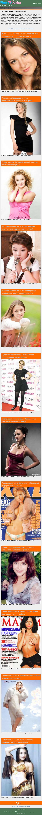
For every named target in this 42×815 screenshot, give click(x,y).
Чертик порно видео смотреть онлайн (21, 806)
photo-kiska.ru (12, 811)
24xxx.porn (18, 809)
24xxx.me (10, 5)
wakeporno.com (37, 3)
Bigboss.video (3, 5)
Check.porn (23, 809)
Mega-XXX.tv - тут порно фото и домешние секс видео (21, 28)
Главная (3, 8)
